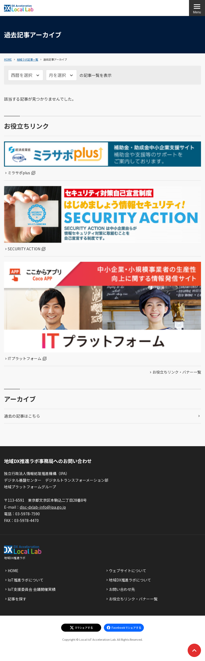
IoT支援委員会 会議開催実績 (32, 589)
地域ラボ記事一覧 (27, 59)
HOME (8, 59)
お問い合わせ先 (122, 589)
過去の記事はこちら (22, 416)
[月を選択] (61, 75)
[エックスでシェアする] (81, 628)
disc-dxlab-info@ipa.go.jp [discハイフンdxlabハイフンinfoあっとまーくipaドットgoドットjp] (43, 507)
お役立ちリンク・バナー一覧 (176, 372)
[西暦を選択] (25, 75)
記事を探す (17, 598)
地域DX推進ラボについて (130, 580)
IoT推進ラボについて (26, 580)
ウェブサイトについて (127, 570)
